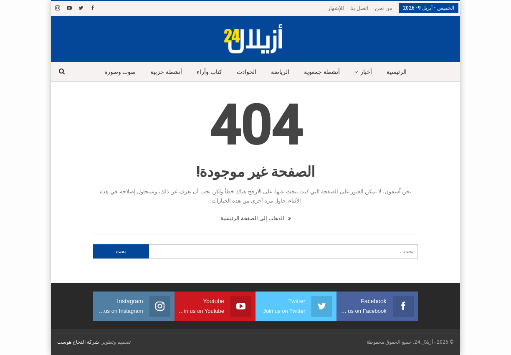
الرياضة (280, 72)
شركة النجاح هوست (78, 342)
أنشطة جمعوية (322, 72)
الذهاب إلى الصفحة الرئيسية (255, 218)
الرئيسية (397, 72)
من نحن (383, 8)
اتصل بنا (359, 8)
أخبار (366, 72)
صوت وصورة (120, 72)
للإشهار (336, 8)
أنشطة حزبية (166, 72)
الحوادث (246, 72)
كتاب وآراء (209, 72)
